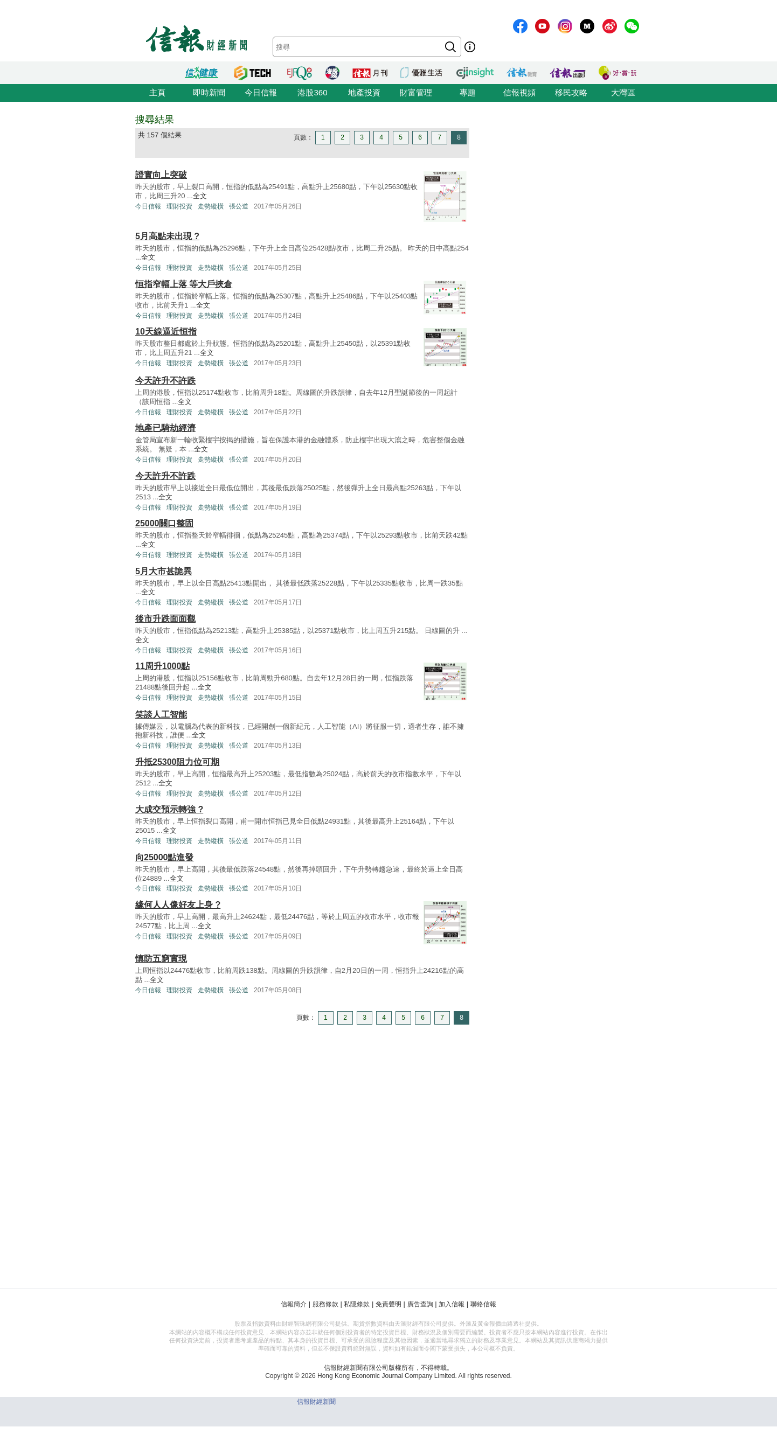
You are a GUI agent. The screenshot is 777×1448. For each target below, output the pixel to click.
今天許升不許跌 (165, 380)
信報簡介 (294, 1304)
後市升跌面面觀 (165, 618)
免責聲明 (388, 1304)
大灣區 (623, 92)
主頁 (157, 92)
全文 (200, 196)
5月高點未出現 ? (167, 236)
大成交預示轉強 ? (169, 809)
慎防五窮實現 (161, 958)
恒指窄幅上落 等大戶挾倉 (183, 284)
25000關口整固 (164, 523)
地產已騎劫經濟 (165, 428)
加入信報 (451, 1304)
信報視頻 (519, 92)
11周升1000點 (162, 666)
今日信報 (261, 92)
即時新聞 (209, 92)
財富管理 (416, 92)
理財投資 (179, 206)
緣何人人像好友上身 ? (177, 904)
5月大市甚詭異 (163, 571)
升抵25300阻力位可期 (177, 762)
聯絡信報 (483, 1304)
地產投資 (364, 92)
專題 (468, 92)
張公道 (238, 206)
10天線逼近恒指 (166, 331)
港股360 (312, 92)
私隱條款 (357, 1304)
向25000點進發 (164, 857)
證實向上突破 (161, 174)
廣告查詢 (420, 1304)
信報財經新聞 (316, 1401)
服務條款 (325, 1304)
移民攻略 (571, 92)
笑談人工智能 (161, 714)
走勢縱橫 (211, 206)
